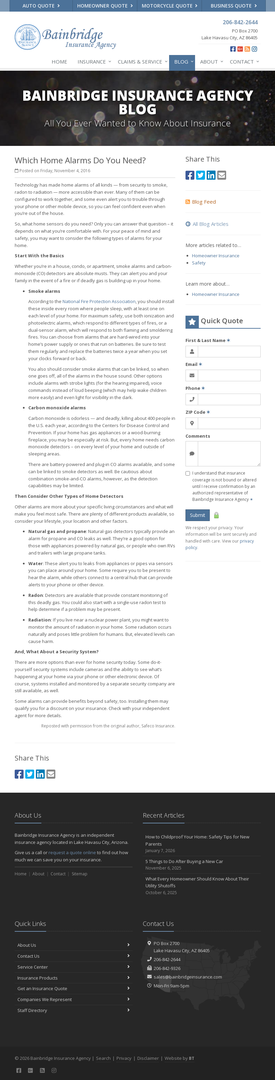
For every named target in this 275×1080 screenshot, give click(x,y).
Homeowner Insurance (215, 255)
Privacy (124, 1058)
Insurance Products (73, 978)
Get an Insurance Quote (73, 988)
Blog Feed (200, 201)
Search (103, 1058)
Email (193, 364)
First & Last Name (207, 340)
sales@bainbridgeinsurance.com (188, 977)
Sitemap (79, 874)
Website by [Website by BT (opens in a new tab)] (179, 1058)
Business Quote (234, 5)
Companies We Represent (73, 999)
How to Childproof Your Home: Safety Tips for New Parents (202, 844)
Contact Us (73, 956)
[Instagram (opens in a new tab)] (254, 49)
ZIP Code (197, 412)
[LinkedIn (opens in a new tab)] (40, 774)
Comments (197, 436)
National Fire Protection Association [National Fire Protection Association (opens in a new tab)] (99, 301)
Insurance (93, 61)
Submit (197, 515)
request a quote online (72, 852)
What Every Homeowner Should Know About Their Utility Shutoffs (202, 886)
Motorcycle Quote (170, 5)
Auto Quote (41, 5)
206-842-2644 (167, 959)
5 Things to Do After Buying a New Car (202, 865)
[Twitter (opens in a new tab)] (29, 774)
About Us (73, 945)
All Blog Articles (207, 223)
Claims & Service (141, 61)
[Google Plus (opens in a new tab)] (240, 49)
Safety (199, 263)
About (210, 61)
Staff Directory (73, 1010)
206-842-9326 (167, 968)
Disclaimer (148, 1058)
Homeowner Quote (105, 5)
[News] (247, 49)
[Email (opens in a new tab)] (50, 774)
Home (59, 61)
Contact (243, 61)
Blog (182, 61)
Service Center (73, 967)
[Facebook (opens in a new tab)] (233, 49)
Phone (195, 388)
